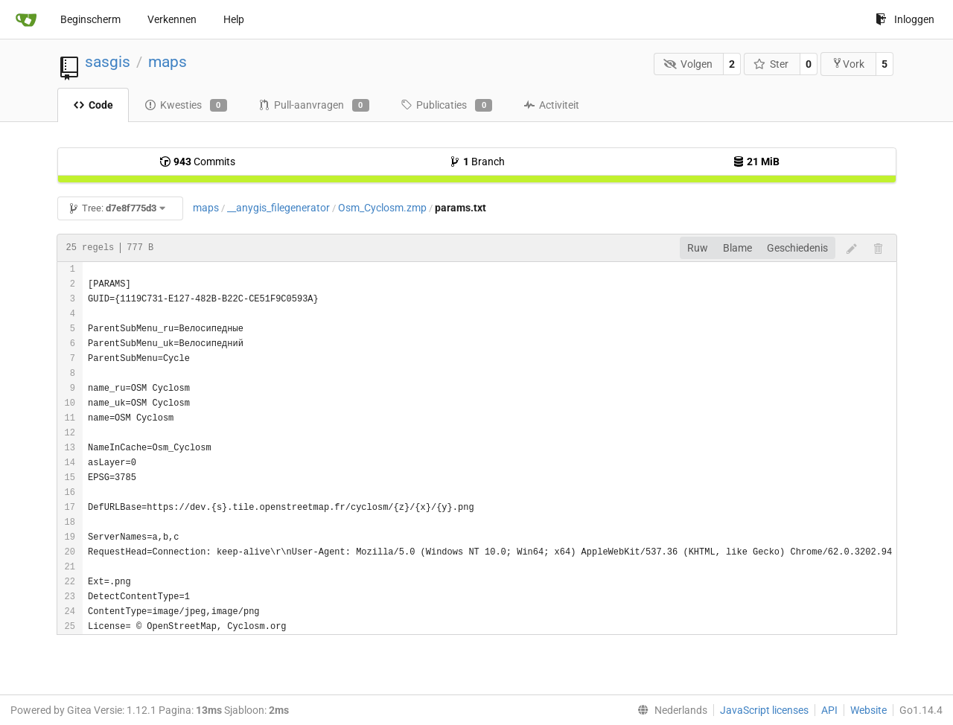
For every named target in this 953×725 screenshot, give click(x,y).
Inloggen (905, 19)
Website (868, 710)
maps (167, 62)
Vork (848, 63)
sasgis (107, 62)
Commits (197, 161)
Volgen (688, 64)
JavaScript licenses (764, 710)
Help (233, 19)
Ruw (697, 248)
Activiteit (551, 105)
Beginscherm (90, 19)
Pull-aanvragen (313, 105)
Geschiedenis (797, 248)
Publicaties (446, 105)
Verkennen (172, 19)
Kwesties (185, 105)
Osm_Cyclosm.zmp (382, 208)
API (829, 710)
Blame (737, 248)
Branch (477, 161)
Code (93, 105)
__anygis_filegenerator (278, 208)
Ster (771, 64)
